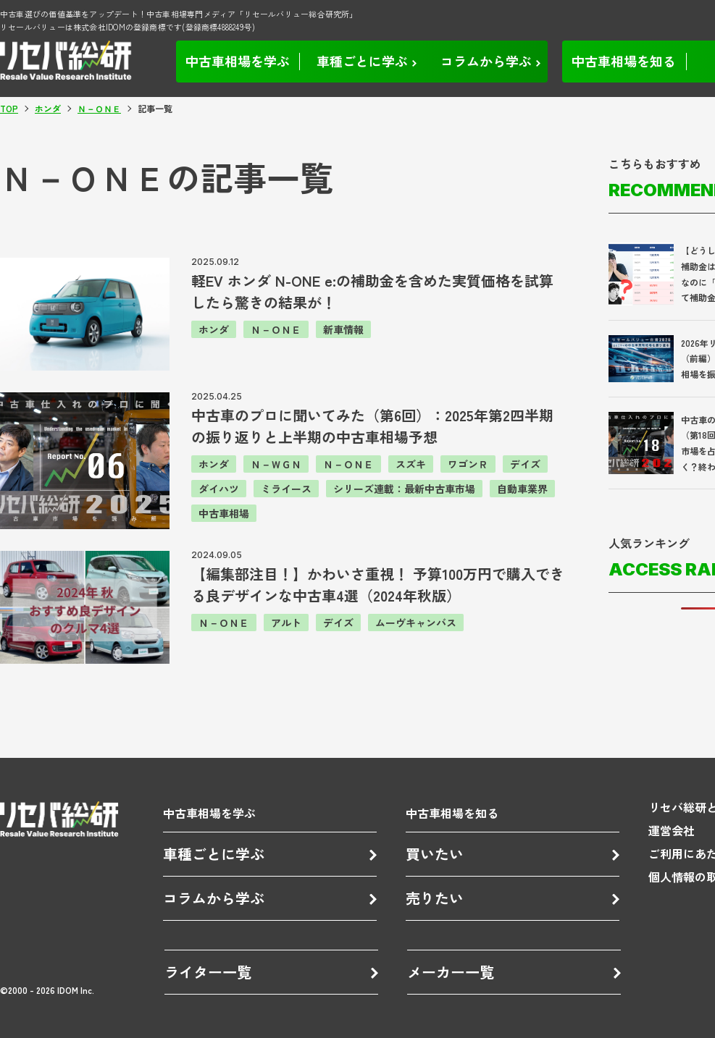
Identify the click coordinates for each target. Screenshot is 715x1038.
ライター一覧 (207, 971)
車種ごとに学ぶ (213, 853)
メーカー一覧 (450, 971)
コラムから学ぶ (213, 897)
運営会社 (671, 830)
